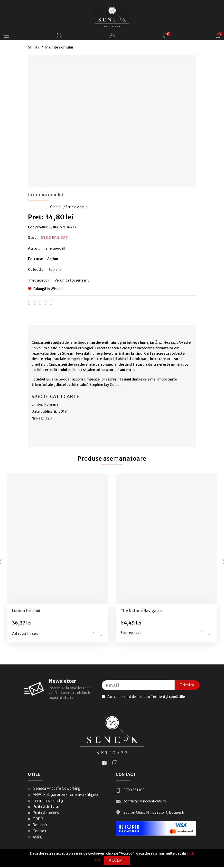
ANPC (35, 837)
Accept (117, 860)
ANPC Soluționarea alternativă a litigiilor (63, 794)
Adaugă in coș (25, 633)
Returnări (38, 825)
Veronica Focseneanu (72, 280)
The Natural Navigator (141, 610)
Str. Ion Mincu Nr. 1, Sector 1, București (150, 812)
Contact (37, 831)
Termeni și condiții (46, 800)
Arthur (52, 259)
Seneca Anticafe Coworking (54, 788)
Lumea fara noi (26, 610)
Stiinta (33, 47)
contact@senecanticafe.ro (141, 801)
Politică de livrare (45, 806)
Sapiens (55, 269)
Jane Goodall (54, 248)
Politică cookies (43, 812)
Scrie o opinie (76, 207)
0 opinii (56, 207)
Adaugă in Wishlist (46, 289)
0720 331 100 (130, 790)
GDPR (35, 819)
